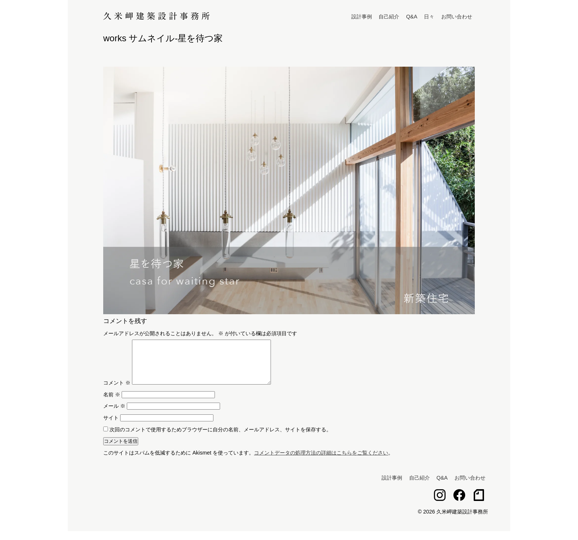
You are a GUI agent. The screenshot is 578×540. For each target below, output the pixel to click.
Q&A (411, 17)
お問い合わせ (456, 17)
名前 (111, 403)
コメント (116, 392)
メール (114, 415)
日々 (429, 17)
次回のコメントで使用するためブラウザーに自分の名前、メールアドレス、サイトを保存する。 (220, 438)
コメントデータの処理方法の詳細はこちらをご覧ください (321, 461)
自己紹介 (389, 17)
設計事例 (361, 17)
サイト (111, 426)
